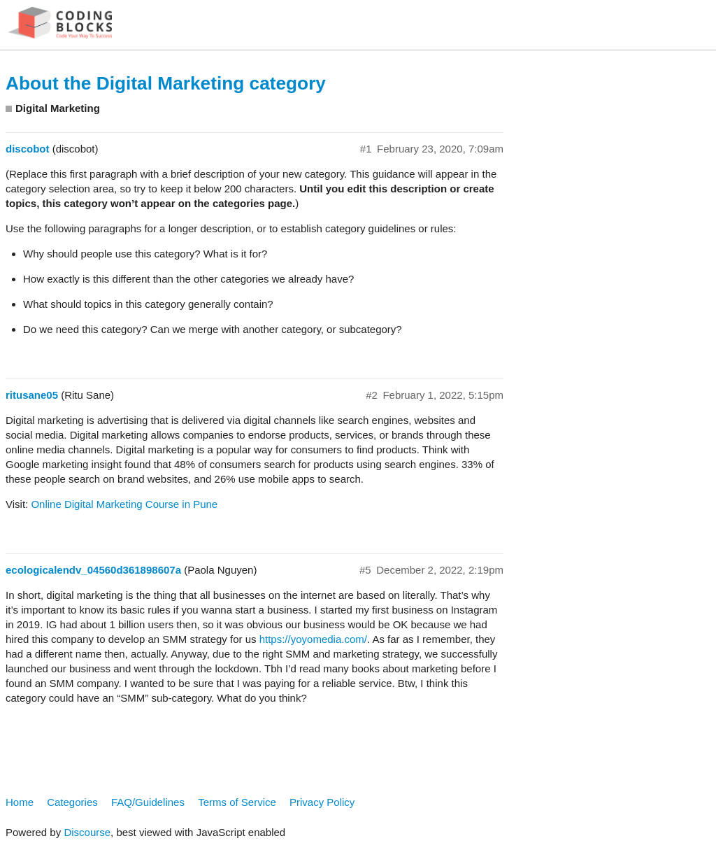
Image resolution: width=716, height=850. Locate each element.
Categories (72, 802)
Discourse (87, 832)
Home (20, 802)
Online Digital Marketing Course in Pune (124, 504)
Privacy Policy (322, 802)
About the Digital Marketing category (166, 83)
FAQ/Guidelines (148, 802)
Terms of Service (237, 802)
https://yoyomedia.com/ (313, 639)
